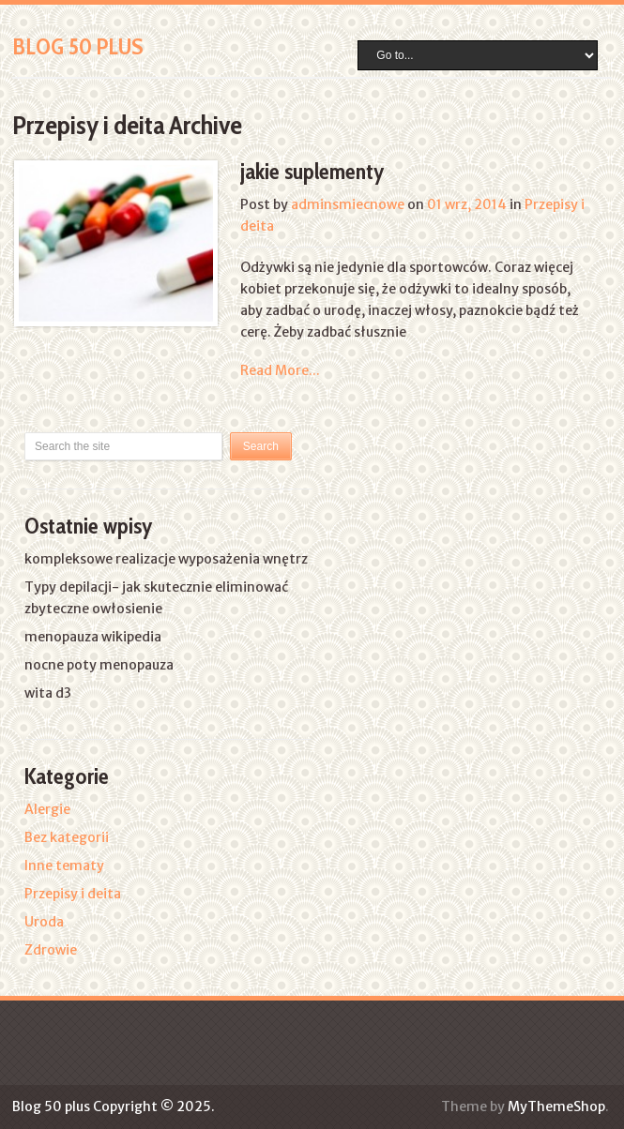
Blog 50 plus (78, 46)
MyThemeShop (556, 1106)
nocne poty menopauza (99, 664)
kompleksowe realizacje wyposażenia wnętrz (166, 558)
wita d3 (47, 693)
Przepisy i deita (72, 893)
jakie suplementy (312, 171)
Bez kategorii (66, 837)
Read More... (280, 370)
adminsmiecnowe (347, 204)
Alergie (47, 809)
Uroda (44, 921)
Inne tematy (64, 865)
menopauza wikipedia (92, 636)
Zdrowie (50, 949)
